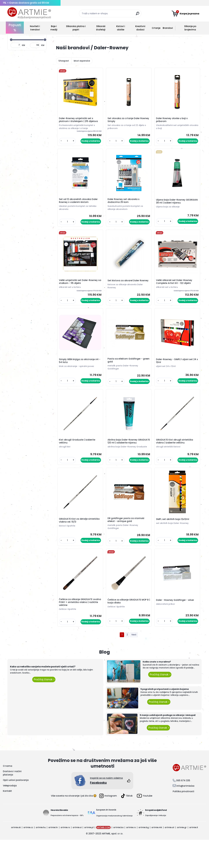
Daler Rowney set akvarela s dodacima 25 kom (124, 202)
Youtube (144, 802)
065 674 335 (183, 786)
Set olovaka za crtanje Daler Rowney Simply (128, 120)
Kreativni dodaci (140, 28)
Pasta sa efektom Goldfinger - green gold (125, 363)
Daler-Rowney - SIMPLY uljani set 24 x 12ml (176, 364)
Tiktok (127, 802)
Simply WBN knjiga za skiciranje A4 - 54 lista (80, 364)
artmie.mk (156, 833)
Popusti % (15, 27)
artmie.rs (65, 833)
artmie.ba (118, 833)
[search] (138, 14)
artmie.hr (53, 833)
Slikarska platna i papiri (76, 28)
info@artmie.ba (185, 792)
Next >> (134, 641)
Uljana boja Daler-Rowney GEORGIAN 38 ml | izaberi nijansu (174, 203)
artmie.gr (182, 833)
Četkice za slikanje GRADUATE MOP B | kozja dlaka (128, 607)
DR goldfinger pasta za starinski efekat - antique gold (126, 525)
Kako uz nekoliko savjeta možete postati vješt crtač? (42, 673)
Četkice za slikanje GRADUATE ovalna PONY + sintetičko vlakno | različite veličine (78, 608)
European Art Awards (106, 816)
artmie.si (77, 833)
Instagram (108, 802)
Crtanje (156, 28)
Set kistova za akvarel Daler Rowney (128, 282)
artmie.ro (131, 833)
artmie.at (169, 833)
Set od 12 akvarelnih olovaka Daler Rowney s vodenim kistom (78, 202)
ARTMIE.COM (103, 833)
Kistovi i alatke (120, 28)
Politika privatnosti (183, 797)
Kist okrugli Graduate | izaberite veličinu (77, 445)
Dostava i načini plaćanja (12, 779)
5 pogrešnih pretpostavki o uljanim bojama (164, 695)
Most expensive (82, 60)
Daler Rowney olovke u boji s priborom (172, 120)
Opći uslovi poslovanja (16, 786)
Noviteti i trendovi (35, 28)
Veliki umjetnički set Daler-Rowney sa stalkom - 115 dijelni (78, 284)
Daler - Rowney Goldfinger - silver (175, 605)
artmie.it (193, 833)
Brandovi (168, 28)
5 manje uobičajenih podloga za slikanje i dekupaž (168, 721)
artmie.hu (41, 833)
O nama (7, 772)
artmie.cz (28, 833)
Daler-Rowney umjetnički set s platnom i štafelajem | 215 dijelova (78, 120)
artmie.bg (143, 833)
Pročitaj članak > (44, 685)
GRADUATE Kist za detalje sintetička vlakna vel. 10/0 (79, 525)
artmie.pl (89, 833)
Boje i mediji (53, 28)
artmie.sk (16, 833)
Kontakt (7, 797)
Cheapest (63, 60)
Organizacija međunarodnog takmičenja (114, 822)
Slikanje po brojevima (190, 28)
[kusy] (67, 141)
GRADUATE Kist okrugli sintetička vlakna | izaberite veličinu (174, 445)
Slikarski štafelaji (100, 28)
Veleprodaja (10, 791)
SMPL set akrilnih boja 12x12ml (173, 524)
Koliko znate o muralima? (157, 668)
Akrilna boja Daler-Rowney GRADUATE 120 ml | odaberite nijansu (128, 445)
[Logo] (29, 13)
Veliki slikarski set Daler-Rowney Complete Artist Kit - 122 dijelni (174, 284)
